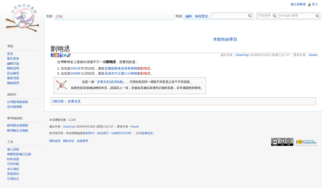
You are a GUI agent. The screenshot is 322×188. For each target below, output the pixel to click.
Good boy (69, 126)
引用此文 (13, 178)
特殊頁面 (13, 159)
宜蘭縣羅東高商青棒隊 (121, 68)
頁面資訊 (13, 173)
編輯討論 (13, 63)
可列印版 (13, 164)
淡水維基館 (14, 106)
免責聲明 (82, 140)
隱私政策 (54, 140)
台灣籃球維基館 (17, 102)
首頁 (10, 53)
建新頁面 (13, 78)
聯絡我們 (13, 83)
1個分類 (58, 101)
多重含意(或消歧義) (110, 82)
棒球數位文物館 (17, 130)
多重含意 (74, 101)
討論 (59, 16)
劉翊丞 (145, 68)
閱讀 (179, 16)
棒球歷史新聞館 (17, 125)
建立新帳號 (298, 4)
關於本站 (68, 140)
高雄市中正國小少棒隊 (121, 73)
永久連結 (13, 169)
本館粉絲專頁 (225, 39)
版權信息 (147, 133)
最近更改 (13, 58)
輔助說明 (13, 68)
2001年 (76, 68)
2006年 (76, 73)
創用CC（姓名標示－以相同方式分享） (109, 133)
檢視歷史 (201, 16)
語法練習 (13, 73)
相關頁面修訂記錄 (19, 154)
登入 (315, 4)
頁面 (49, 16)
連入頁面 (13, 149)
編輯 (188, 16)
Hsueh (135, 126)
